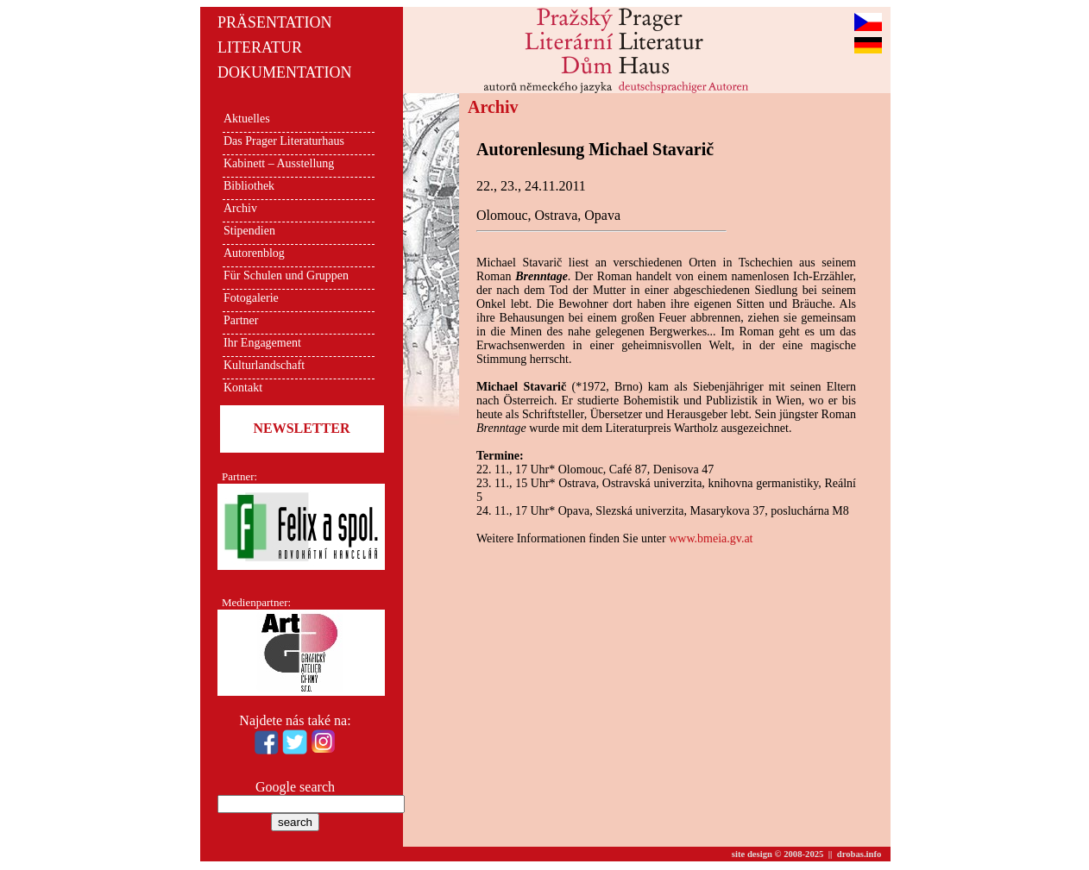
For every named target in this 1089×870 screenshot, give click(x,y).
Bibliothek (248, 185)
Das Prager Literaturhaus (283, 141)
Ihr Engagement (262, 342)
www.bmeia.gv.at (710, 538)
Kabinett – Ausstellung (278, 163)
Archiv (240, 208)
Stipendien (249, 230)
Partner (240, 320)
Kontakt (242, 387)
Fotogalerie (251, 297)
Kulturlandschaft (264, 365)
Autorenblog (254, 253)
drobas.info (859, 854)
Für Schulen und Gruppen (286, 275)
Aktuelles (246, 118)
